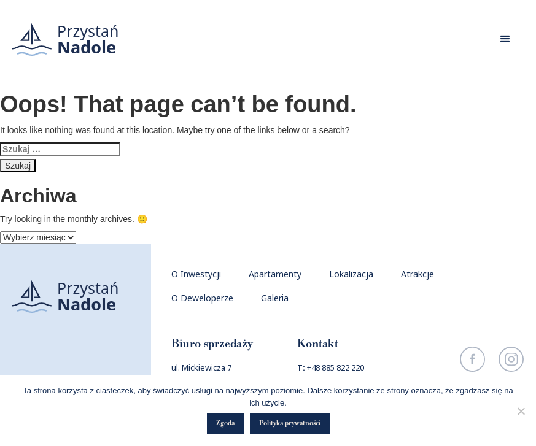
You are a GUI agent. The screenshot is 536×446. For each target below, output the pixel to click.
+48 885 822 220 (335, 367)
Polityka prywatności (289, 423)
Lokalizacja (351, 274)
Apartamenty (275, 274)
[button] (505, 39)
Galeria (275, 298)
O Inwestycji (196, 274)
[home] (65, 39)
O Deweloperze (202, 298)
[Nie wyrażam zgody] (521, 411)
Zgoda (225, 423)
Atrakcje (417, 274)
